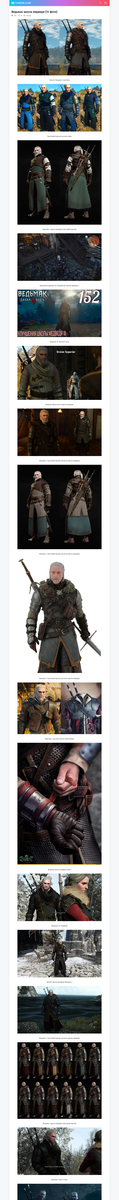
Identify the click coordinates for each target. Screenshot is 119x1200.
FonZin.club (23, 3)
